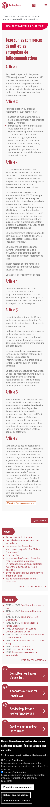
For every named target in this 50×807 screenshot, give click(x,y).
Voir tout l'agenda (32, 660)
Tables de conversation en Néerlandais (22, 654)
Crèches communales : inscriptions (23, 729)
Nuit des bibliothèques (20, 649)
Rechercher (41, 520)
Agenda (8, 599)
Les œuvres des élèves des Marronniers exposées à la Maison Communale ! (23, 549)
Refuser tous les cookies (16, 795)
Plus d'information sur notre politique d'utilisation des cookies (24, 755)
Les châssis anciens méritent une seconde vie (22, 542)
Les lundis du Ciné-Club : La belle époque (25, 642)
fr (33, 5)
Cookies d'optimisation (14, 772)
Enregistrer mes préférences (17, 787)
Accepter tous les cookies (16, 801)
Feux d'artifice (12, 555)
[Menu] (45, 5)
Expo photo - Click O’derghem (22, 618)
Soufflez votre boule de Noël (25, 607)
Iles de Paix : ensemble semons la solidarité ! (22, 580)
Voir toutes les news (31, 586)
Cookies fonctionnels (14, 760)
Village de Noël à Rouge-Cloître (22, 624)
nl (38, 5)
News (7, 532)
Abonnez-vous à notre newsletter (23, 693)
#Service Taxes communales (20, 503)
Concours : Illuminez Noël (23, 612)
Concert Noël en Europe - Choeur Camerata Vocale (21, 630)
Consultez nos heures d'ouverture (23, 676)
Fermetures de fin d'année (19, 537)
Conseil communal (18, 646)
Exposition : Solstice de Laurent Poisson (25, 636)
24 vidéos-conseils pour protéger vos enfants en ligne (24, 574)
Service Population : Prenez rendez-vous (22, 711)
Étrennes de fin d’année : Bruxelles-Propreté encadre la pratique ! (23, 559)
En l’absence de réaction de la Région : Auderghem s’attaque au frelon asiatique (24, 566)
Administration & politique (24, 26)
